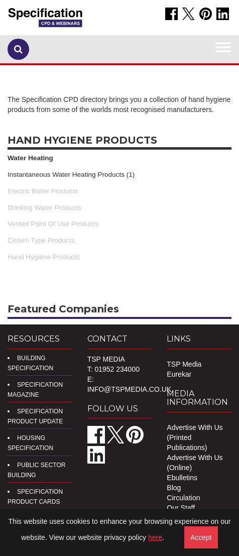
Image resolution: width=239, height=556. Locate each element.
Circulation (183, 498)
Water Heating (30, 158)
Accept (201, 537)
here (155, 537)
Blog (174, 488)
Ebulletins (182, 478)
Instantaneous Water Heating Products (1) (71, 174)
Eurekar (179, 374)
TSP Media (184, 364)
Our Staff (181, 508)
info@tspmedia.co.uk (129, 389)
